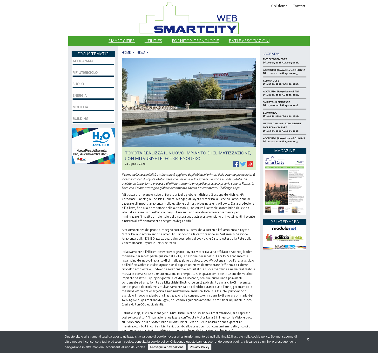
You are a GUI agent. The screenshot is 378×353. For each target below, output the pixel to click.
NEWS (141, 52)
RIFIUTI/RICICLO (85, 72)
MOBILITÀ (80, 107)
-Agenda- (271, 53)
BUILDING (80, 119)
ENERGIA (80, 95)
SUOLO (78, 84)
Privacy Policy (199, 347)
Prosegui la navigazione (166, 347)
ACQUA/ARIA (83, 61)
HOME (126, 52)
